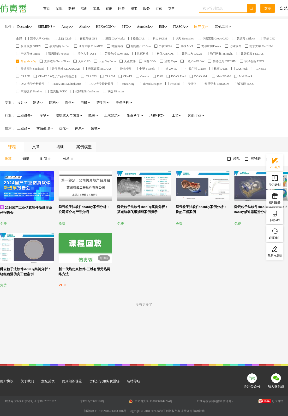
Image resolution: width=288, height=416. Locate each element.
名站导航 (133, 381)
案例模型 (84, 147)
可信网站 (270, 401)
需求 (134, 8)
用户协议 (6, 381)
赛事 (171, 8)
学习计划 (275, 180)
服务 (146, 8)
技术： (10, 128)
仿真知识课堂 (72, 381)
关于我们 (27, 381)
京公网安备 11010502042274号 (151, 401)
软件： (10, 26)
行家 (159, 8)
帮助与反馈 (275, 251)
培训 (84, 8)
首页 (46, 8)
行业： (10, 115)
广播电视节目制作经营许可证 (215, 401)
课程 (71, 8)
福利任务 (275, 198)
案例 (109, 8)
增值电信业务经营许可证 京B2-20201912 (30, 401)
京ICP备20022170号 (92, 401)
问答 (121, 8)
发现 (59, 8)
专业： (10, 102)
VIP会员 (275, 162)
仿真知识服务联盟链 (104, 381)
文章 (96, 8)
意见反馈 (48, 381)
